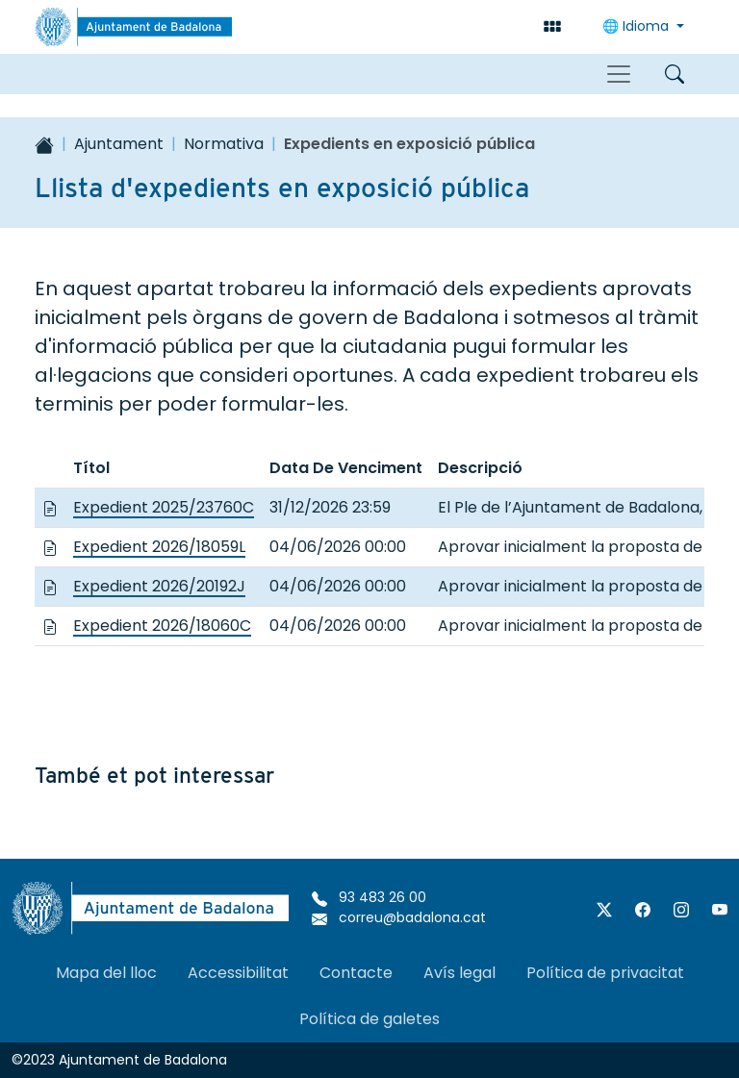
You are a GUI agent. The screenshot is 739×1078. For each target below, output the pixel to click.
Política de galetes (369, 1019)
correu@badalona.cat (399, 917)
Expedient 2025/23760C (163, 507)
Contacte (356, 973)
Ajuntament (119, 144)
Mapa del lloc (106, 973)
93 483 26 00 (369, 897)
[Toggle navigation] (619, 74)
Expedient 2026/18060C (162, 625)
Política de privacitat (605, 973)
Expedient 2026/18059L (159, 547)
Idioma (637, 26)
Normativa (224, 144)
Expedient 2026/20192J (159, 586)
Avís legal (459, 973)
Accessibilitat (238, 973)
